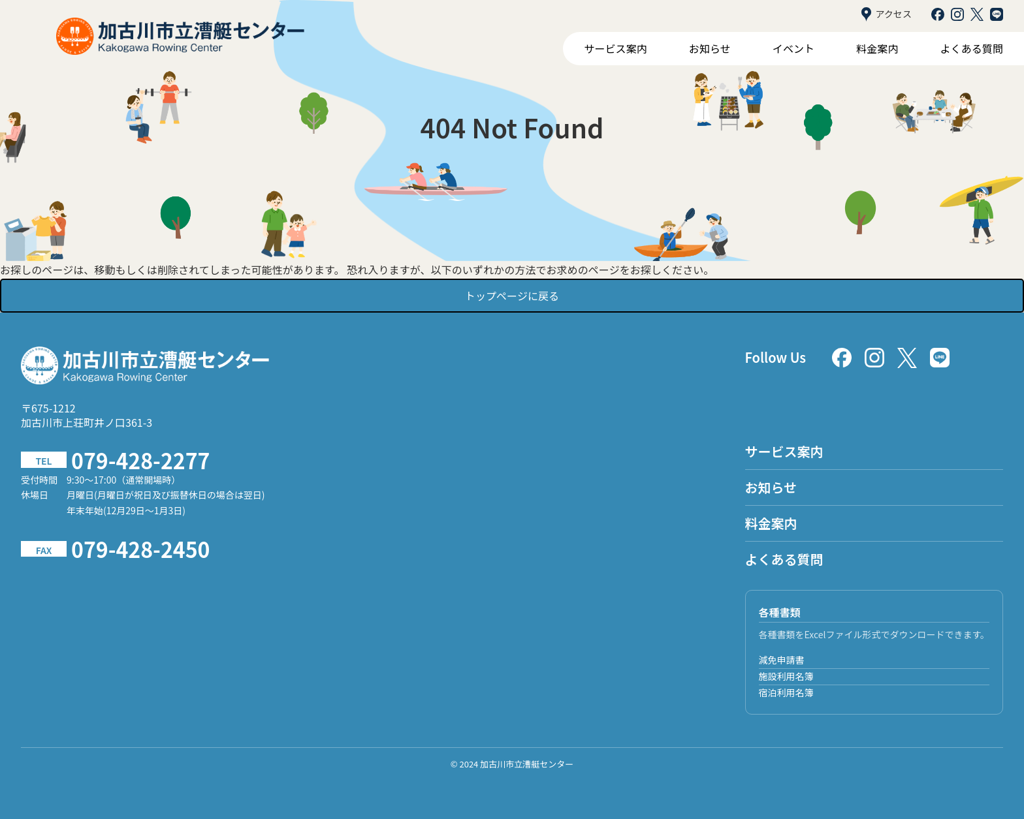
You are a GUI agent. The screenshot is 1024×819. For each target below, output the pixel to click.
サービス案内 (615, 48)
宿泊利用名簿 (786, 692)
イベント (793, 48)
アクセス (886, 14)
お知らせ (710, 48)
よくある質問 (971, 48)
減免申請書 (782, 659)
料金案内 (877, 48)
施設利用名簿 (786, 676)
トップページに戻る (512, 295)
